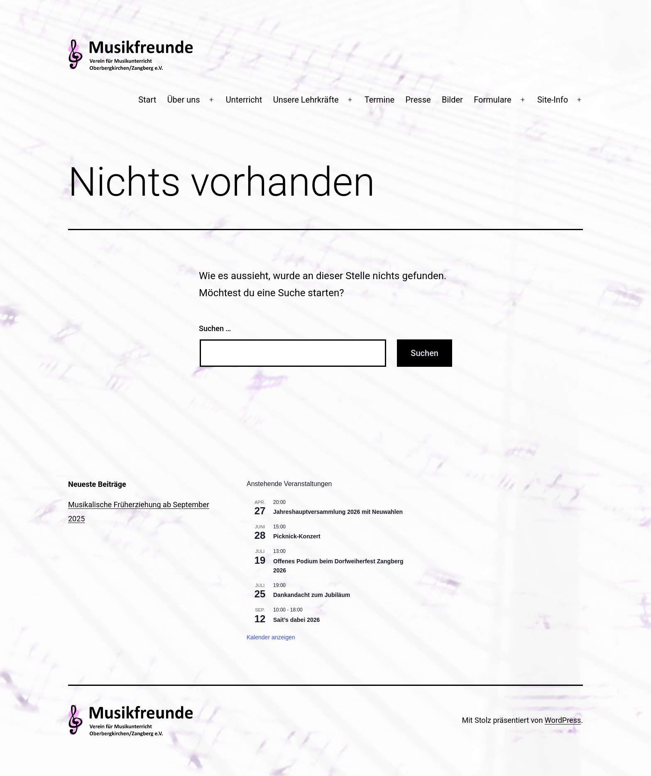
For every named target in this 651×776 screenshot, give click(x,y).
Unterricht (244, 100)
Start (147, 100)
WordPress (563, 720)
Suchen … (215, 328)
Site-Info (552, 100)
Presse (418, 100)
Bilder (452, 100)
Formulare (493, 100)
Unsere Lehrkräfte (306, 100)
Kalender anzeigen (271, 637)
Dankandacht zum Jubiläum (311, 595)
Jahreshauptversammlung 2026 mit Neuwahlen (338, 511)
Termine (379, 100)
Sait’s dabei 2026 (296, 619)
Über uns (183, 100)
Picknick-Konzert (297, 536)
